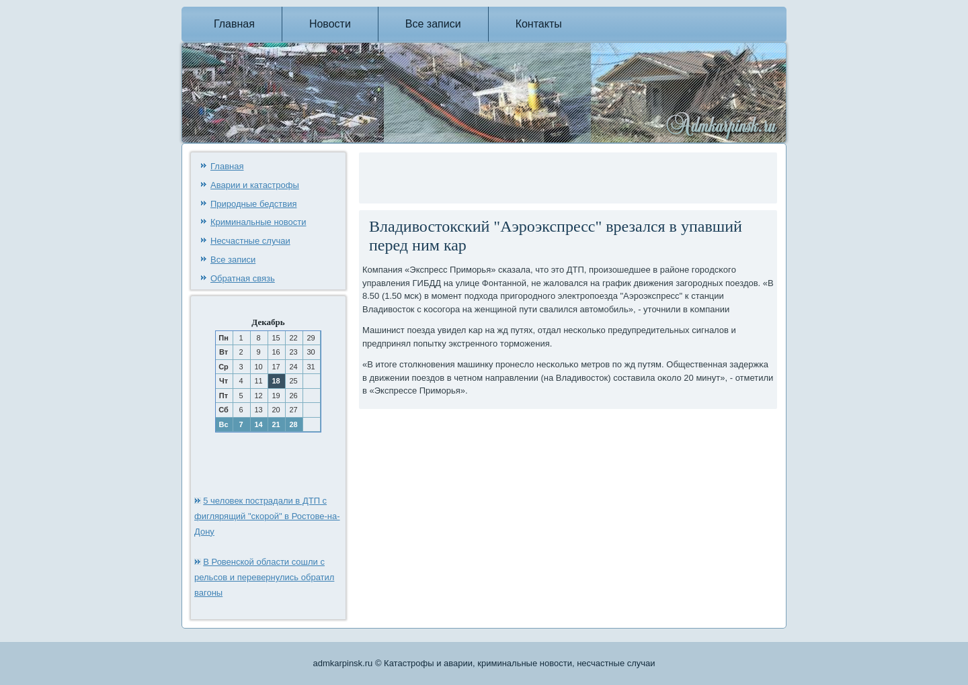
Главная (234, 24)
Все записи (433, 24)
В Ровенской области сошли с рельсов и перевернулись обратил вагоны (264, 577)
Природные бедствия (253, 204)
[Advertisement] (519, 176)
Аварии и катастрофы (254, 185)
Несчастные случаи (250, 241)
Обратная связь (242, 278)
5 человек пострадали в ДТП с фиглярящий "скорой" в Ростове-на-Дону (267, 516)
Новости (330, 24)
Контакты (539, 24)
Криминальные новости (258, 222)
